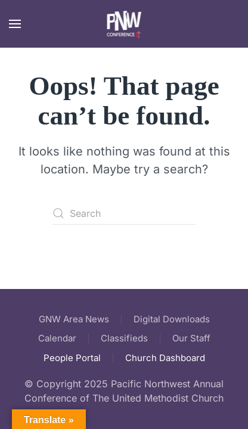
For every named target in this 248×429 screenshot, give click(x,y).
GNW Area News (74, 319)
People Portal (72, 357)
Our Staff (191, 338)
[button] (15, 24)
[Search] (124, 213)
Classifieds (124, 338)
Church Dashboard (165, 357)
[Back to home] (124, 24)
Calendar (57, 338)
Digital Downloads (172, 319)
